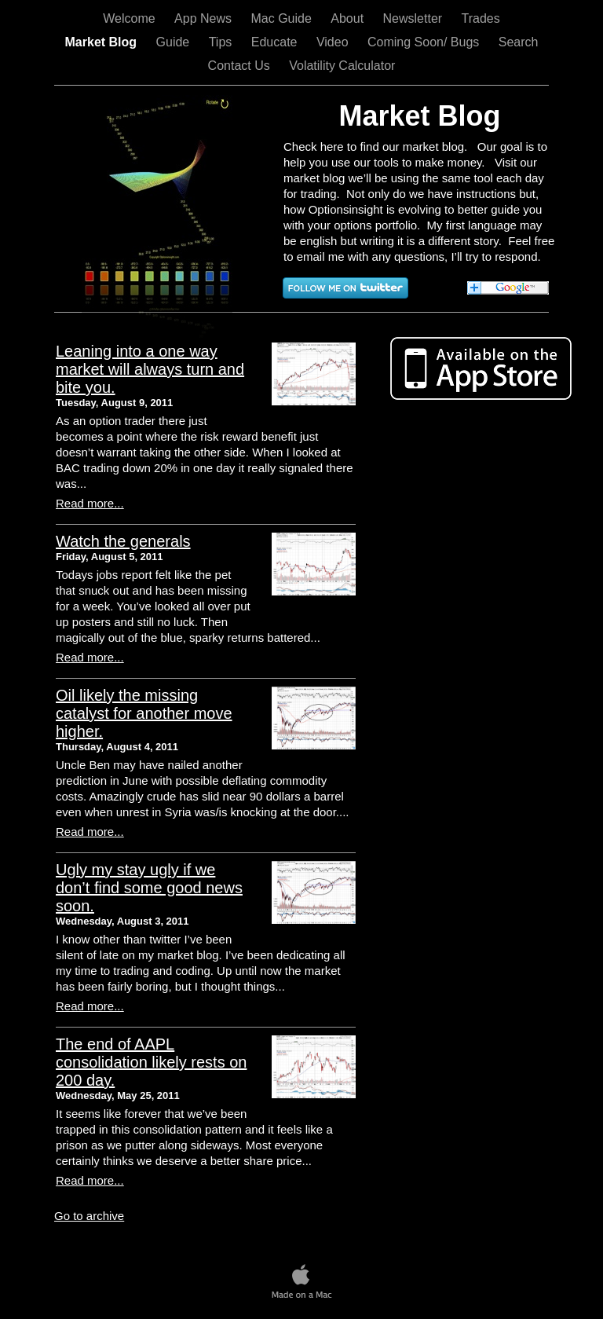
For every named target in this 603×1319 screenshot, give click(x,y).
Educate (276, 42)
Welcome (131, 18)
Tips (222, 42)
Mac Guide (282, 18)
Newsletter (414, 18)
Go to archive (89, 1215)
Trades (481, 18)
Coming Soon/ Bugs (425, 42)
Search (519, 42)
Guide (174, 42)
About (349, 18)
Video (334, 42)
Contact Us (241, 65)
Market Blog (103, 42)
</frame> (41, 1001)
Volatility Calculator (342, 65)
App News (204, 18)
